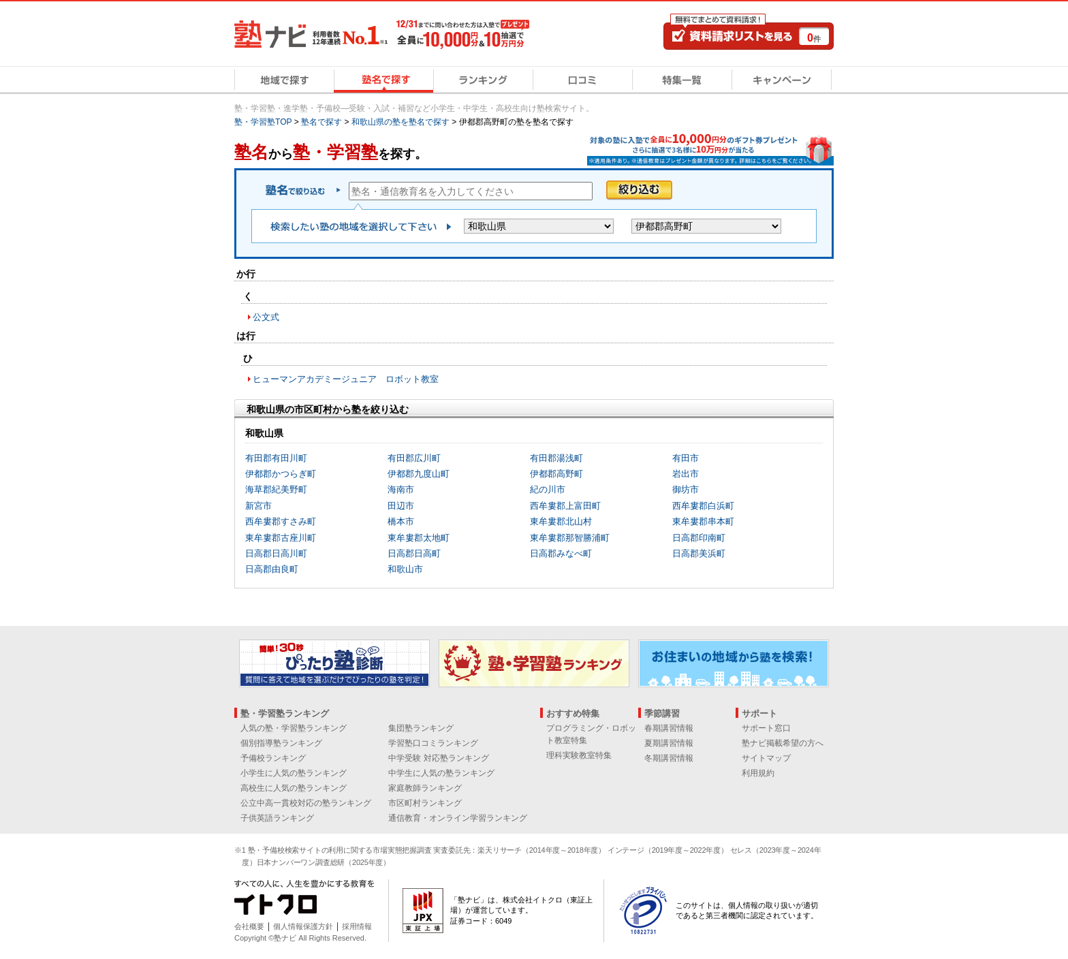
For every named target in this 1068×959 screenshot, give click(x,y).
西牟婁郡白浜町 (703, 506)
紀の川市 (547, 489)
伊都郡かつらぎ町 (280, 474)
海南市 (401, 489)
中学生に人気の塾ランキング (441, 773)
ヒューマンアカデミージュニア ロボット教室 (346, 379)
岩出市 (685, 474)
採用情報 (357, 926)
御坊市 (685, 489)
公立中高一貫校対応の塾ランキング (305, 803)
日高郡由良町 (271, 569)
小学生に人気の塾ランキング (293, 773)
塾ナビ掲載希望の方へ (782, 743)
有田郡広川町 (414, 458)
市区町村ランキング (425, 803)
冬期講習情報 (668, 758)
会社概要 (249, 926)
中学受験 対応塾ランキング (438, 758)
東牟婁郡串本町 (703, 521)
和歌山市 (405, 569)
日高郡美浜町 (698, 553)
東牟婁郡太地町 (419, 538)
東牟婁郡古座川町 (280, 538)
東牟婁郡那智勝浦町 (570, 538)
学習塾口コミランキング (433, 743)
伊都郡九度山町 (419, 474)
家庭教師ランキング (425, 788)
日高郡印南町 (698, 538)
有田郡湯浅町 (556, 458)
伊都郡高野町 (556, 474)
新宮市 (258, 506)
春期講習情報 (668, 728)
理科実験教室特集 (579, 755)
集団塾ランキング (421, 728)
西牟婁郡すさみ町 (280, 521)
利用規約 (758, 773)
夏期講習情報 (668, 743)
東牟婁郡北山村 (561, 521)
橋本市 (401, 521)
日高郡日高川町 (276, 553)
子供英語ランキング (277, 818)
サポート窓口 (766, 728)
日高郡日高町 (414, 553)
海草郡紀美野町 (276, 489)
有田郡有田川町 (276, 458)
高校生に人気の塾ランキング (293, 788)
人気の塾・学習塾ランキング (293, 728)
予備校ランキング (273, 758)
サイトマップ (766, 758)
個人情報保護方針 (303, 926)
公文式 (266, 317)
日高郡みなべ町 (561, 553)
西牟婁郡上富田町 (565, 506)
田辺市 (401, 506)
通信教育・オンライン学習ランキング (457, 818)
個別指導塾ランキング (281, 743)
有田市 (685, 458)
